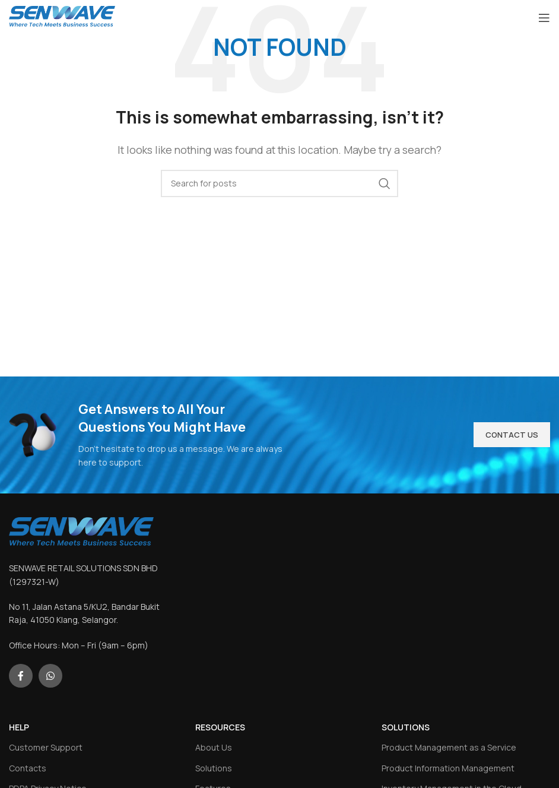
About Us (213, 747)
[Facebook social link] (21, 676)
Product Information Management (448, 768)
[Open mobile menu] (544, 18)
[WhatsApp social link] (50, 676)
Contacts (27, 768)
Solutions (213, 768)
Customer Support (45, 747)
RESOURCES (220, 727)
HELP (19, 727)
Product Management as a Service (449, 747)
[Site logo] (62, 16)
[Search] (279, 183)
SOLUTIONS (406, 727)
